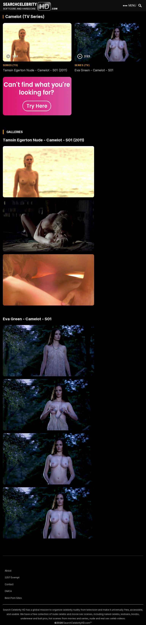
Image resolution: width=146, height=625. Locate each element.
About (8, 570)
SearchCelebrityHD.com (76, 622)
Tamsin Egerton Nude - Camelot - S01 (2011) (35, 70)
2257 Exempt (12, 577)
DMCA (8, 591)
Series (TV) (10, 65)
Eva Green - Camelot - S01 (94, 70)
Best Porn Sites (13, 598)
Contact (9, 584)
